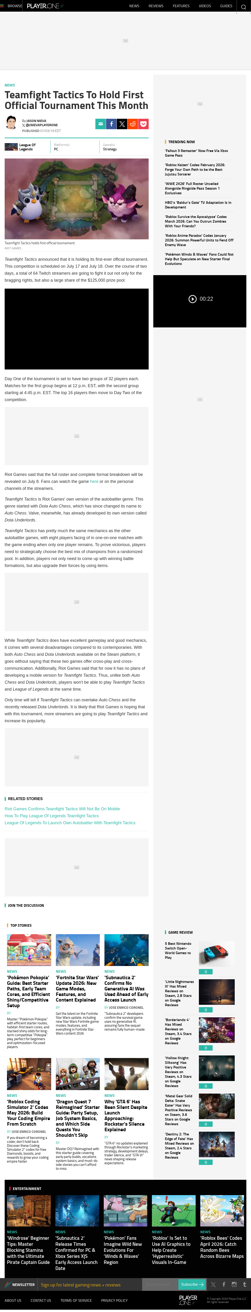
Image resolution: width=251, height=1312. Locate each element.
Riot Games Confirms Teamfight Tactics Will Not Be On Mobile (62, 811)
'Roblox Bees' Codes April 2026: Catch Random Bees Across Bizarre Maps (222, 1249)
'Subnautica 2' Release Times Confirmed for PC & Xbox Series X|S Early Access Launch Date (76, 1255)
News (134, 7)
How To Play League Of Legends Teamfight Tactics (52, 818)
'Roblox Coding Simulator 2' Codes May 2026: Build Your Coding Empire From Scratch (28, 1115)
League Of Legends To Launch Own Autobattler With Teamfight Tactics (70, 825)
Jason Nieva (36, 122)
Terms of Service (76, 1302)
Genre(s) (109, 147)
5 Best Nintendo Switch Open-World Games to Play (179, 960)
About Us (13, 1302)
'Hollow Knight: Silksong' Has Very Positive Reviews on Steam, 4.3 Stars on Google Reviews (179, 1074)
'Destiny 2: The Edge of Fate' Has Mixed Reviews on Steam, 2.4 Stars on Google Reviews (179, 1150)
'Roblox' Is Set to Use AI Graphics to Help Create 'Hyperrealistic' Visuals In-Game (171, 1252)
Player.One (61, 6)
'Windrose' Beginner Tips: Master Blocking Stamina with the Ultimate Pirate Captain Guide (28, 1252)
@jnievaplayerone (42, 127)
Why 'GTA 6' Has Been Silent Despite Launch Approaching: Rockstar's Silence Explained (125, 1117)
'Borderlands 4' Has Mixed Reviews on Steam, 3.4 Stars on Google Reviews (179, 1036)
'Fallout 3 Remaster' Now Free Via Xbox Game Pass (196, 155)
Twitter (122, 126)
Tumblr (244, 1287)
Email (100, 126)
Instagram (234, 1287)
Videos (205, 7)
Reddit (132, 126)
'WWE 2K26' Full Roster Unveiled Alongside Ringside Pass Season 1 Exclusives (192, 190)
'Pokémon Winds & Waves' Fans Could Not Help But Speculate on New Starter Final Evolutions (199, 261)
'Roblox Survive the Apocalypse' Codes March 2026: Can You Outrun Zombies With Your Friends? (196, 223)
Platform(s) (62, 147)
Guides (226, 7)
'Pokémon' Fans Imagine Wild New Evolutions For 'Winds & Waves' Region (123, 1252)
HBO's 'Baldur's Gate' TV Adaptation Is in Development (198, 207)
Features (181, 7)
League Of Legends (27, 149)
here (94, 483)
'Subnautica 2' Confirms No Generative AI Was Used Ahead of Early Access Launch (126, 990)
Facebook (111, 126)
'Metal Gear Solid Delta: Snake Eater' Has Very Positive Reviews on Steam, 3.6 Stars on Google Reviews (179, 1112)
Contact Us (41, 1302)
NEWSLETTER (23, 1286)
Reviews (156, 7)
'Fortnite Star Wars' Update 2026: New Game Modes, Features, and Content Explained (77, 990)
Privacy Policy (114, 1302)
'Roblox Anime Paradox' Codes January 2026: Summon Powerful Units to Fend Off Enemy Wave (199, 242)
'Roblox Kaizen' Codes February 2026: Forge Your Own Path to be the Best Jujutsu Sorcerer (195, 171)
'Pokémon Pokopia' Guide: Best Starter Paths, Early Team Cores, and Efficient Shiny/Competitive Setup (28, 993)
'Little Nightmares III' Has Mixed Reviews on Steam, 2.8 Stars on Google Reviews (179, 998)
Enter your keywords (243, 7)
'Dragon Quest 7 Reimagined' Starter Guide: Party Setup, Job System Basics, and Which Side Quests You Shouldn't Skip (78, 1120)
